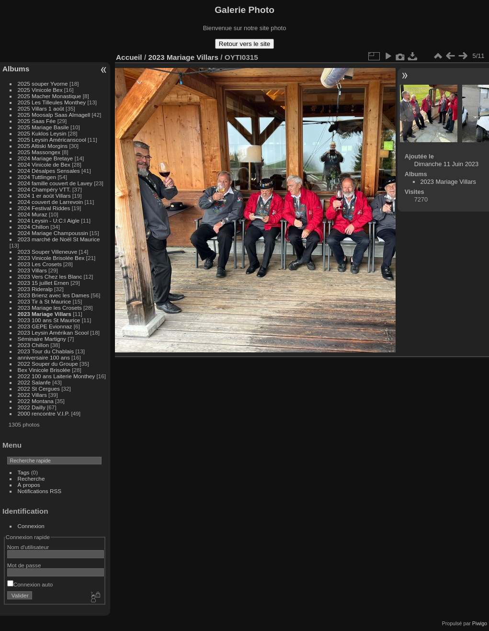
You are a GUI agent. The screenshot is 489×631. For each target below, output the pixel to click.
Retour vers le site (244, 43)
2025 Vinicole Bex (40, 90)
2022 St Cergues (39, 388)
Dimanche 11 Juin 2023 (446, 164)
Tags (24, 472)
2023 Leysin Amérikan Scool (53, 332)
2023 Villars (32, 270)
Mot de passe (24, 565)
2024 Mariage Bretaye (45, 158)
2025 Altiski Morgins (43, 146)
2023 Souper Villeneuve (48, 251)
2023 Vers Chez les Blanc (50, 276)
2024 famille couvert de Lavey (55, 183)
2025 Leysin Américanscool (52, 139)
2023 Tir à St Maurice (44, 301)
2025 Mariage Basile (43, 127)
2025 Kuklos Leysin (42, 133)
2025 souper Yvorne (43, 83)
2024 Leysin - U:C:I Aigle (49, 220)
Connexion (31, 526)
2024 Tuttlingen (37, 177)
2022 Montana (36, 401)
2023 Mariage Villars (44, 314)
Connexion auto (30, 584)
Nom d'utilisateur (28, 547)
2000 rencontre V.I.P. (44, 413)
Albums (15, 69)
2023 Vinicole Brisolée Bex (51, 258)
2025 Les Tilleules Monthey (52, 102)
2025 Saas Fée (37, 121)
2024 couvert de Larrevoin (50, 202)
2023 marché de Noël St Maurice (59, 239)
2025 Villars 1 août (41, 108)
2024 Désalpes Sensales (49, 171)
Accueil (129, 57)
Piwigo (479, 623)
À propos (29, 485)
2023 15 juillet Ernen (43, 283)
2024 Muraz (32, 214)
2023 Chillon (33, 345)
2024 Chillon (33, 227)
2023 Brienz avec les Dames (54, 295)
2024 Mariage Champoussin (53, 233)
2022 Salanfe (34, 382)
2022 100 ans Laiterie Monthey (56, 376)
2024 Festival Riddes (44, 208)
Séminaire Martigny (42, 339)
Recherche (31, 478)
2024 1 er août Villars (44, 195)
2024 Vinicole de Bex (44, 164)
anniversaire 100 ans (44, 357)
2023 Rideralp (35, 289)
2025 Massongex (39, 152)
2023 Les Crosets (41, 264)
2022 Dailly (32, 407)
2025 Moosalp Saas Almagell (55, 115)
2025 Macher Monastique (49, 96)
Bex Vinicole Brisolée (44, 370)
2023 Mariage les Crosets (50, 307)
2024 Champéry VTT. (44, 189)
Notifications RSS (40, 491)
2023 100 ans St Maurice (49, 320)
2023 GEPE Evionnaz (45, 326)
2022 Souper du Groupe (48, 364)
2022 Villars (32, 395)
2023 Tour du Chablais (46, 351)
